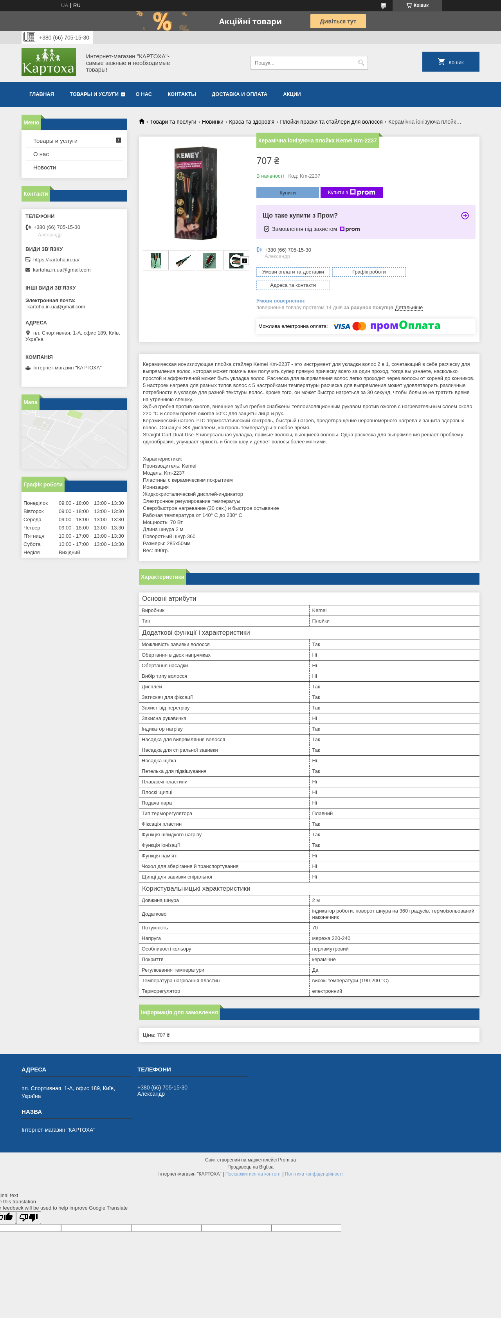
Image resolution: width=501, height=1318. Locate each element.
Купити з (351, 192)
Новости (44, 167)
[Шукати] (361, 63)
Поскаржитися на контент (253, 1160)
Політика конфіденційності (314, 1160)
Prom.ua (287, 1146)
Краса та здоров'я (251, 122)
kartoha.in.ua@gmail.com (62, 270)
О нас (144, 94)
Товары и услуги (94, 94)
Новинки (212, 122)
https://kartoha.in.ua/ (56, 260)
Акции (292, 94)
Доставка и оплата (239, 94)
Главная (41, 94)
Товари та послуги (173, 122)
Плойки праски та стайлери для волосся (331, 122)
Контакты (182, 94)
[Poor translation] (28, 1204)
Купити (287, 193)
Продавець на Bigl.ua (250, 1153)
